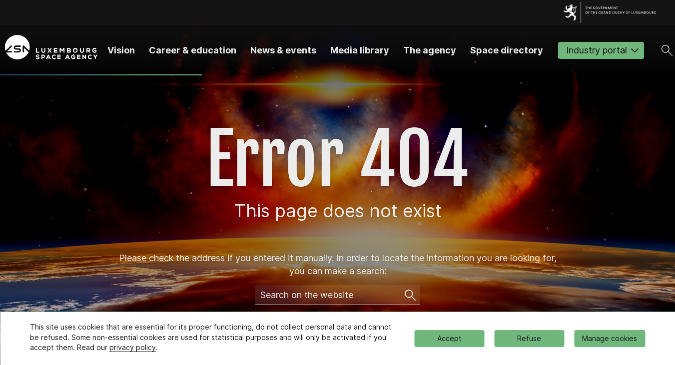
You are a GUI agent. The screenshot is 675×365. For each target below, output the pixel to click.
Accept (449, 338)
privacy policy (132, 347)
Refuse (529, 338)
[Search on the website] (410, 295)
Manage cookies (609, 338)
